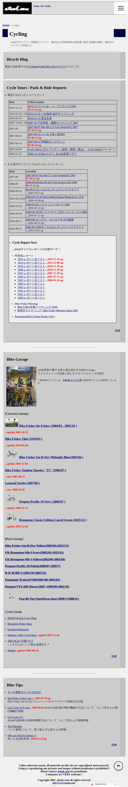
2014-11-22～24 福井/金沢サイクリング (51, 113)
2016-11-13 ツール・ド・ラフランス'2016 (52, 106)
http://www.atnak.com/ (64, 783)
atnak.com (16, 8)
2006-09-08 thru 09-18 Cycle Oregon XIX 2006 (51, 182)
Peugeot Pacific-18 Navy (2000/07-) (42, 501)
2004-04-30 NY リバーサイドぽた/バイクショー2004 (56, 212)
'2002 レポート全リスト (31, 290)
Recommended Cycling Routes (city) (34, 316)
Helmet (11, 650)
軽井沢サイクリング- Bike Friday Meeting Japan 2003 (47, 310)
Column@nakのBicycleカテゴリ (47, 66)
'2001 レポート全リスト (31, 294)
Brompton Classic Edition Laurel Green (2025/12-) (52, 520)
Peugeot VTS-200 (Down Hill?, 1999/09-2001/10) (37, 586)
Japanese (98, 784)
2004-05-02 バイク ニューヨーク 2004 (48, 204)
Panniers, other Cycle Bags (22, 635)
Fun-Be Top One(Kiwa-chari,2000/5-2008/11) (49, 599)
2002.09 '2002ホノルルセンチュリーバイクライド (55, 227)
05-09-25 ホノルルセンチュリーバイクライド (52, 189)
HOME (6, 25)
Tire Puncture (15, 726)
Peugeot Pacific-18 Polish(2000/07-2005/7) (32, 566)
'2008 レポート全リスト (31, 269)
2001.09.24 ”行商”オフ (20, 641)
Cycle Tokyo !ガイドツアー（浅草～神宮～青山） (57, 149)
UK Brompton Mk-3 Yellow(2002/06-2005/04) (35, 559)
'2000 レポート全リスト (31, 297)
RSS (42, 6)
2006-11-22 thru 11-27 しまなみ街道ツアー (52, 153)
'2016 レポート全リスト (31, 259)
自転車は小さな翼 (72, 380)
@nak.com (63, 771)
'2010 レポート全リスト (31, 266)
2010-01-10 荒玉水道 (40, 118)
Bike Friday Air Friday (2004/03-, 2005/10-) (48, 426)
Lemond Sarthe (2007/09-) (22, 483)
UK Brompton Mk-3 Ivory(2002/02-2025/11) (34, 552)
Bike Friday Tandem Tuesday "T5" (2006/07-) (35, 470)
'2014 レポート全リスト (31, 262)
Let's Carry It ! (15, 717)
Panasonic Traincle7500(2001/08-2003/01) (32, 579)
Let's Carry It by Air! (19, 707)
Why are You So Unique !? (22, 735)
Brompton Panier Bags (20, 623)
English (47, 6)
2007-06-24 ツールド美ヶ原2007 (46, 134)
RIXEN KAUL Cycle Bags (22, 618)
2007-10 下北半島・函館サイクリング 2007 (53, 122)
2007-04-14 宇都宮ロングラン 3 (46, 141)
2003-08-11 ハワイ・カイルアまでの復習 (50, 219)
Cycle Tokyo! (95, 149)
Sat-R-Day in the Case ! (20, 698)
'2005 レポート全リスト (31, 280)
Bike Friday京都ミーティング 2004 (37, 307)
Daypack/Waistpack (18, 629)
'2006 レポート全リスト (31, 276)
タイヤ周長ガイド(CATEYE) (24, 692)
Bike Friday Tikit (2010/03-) (23, 439)
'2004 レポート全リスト (31, 283)
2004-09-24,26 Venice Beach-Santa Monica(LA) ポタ (55, 197)
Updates (37, 6)
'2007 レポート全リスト (31, 273)
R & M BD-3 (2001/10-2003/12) (25, 573)
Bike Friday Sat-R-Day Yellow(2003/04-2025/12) (37, 545)
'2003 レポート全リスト (31, 287)
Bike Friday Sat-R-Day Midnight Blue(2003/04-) (51, 457)
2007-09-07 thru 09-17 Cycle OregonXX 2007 (53, 127)
